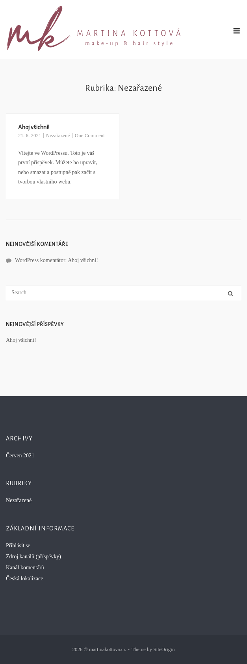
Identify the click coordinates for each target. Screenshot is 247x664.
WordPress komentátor (40, 260)
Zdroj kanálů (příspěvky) (33, 556)
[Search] (230, 293)
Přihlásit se (18, 545)
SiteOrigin (164, 649)
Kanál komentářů (25, 567)
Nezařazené (58, 135)
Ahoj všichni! (33, 127)
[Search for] (123, 293)
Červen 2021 (20, 456)
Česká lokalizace (24, 578)
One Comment (90, 135)
